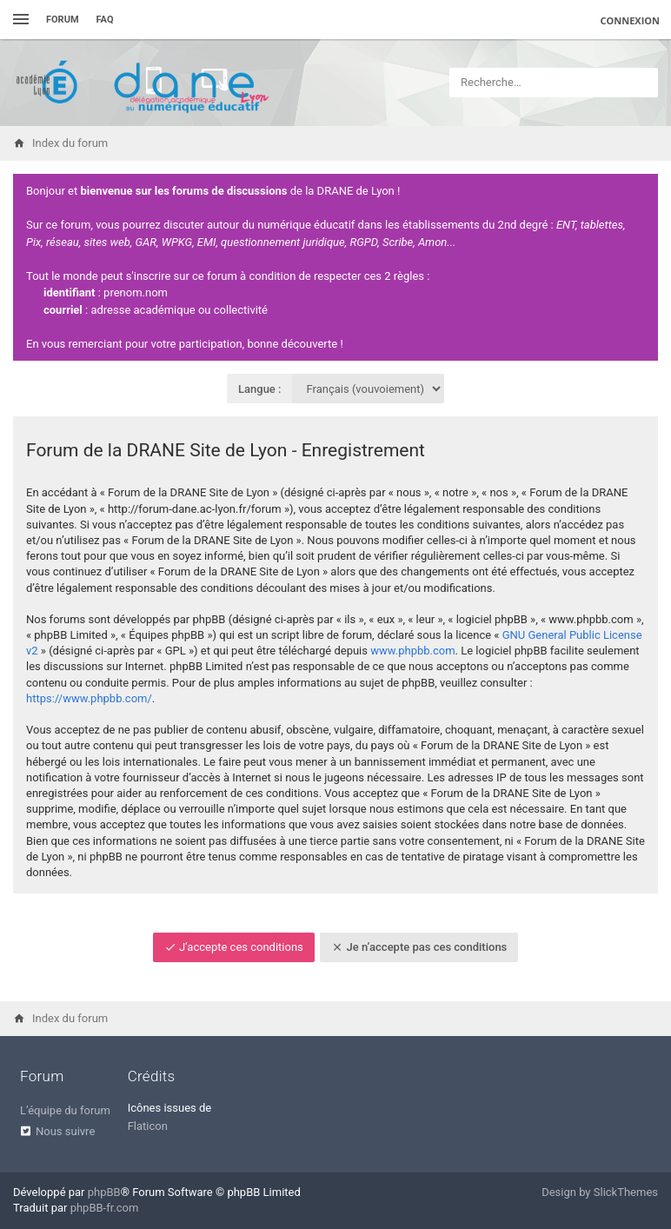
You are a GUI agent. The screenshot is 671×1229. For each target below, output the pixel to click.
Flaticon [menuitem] (148, 1126)
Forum (62, 19)
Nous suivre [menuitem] (65, 1131)
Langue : (260, 388)
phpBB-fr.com (104, 1207)
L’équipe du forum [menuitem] (65, 1110)
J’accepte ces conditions (233, 946)
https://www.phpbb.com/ (89, 698)
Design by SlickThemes (599, 1192)
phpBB (104, 1192)
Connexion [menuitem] (631, 20)
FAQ (105, 19)
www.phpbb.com (412, 650)
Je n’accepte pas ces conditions (419, 946)
